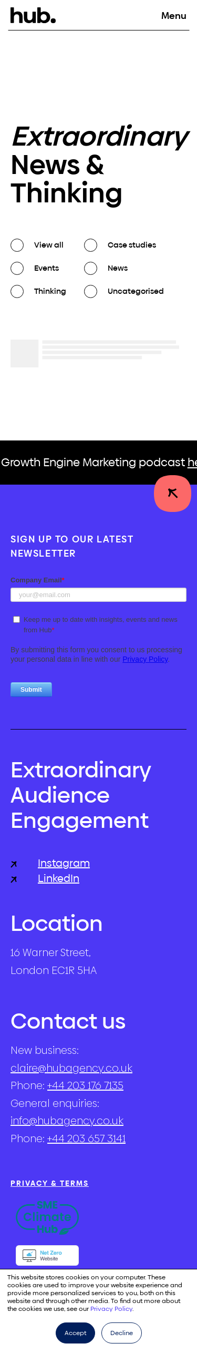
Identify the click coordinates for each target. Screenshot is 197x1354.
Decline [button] (121, 1333)
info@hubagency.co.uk (67, 1120)
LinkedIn (45, 878)
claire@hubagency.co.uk (71, 1068)
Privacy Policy (111, 1309)
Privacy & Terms (50, 1183)
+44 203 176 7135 (85, 1085)
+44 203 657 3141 (86, 1138)
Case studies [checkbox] (132, 244)
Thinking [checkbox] (50, 290)
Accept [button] (75, 1333)
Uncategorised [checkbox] (136, 290)
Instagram (50, 863)
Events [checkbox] (46, 267)
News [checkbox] (118, 267)
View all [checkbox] (49, 244)
